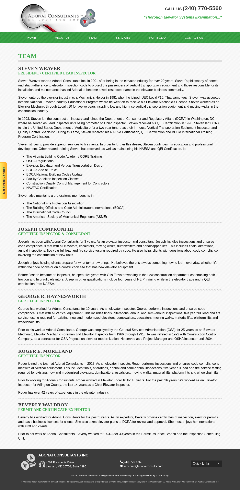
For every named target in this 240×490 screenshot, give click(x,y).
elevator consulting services (121, 482)
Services (123, 37)
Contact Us (194, 37)
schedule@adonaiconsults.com (143, 466)
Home (31, 37)
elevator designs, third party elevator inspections (72, 482)
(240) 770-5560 (132, 462)
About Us (62, 37)
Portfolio (157, 37)
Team (93, 37)
